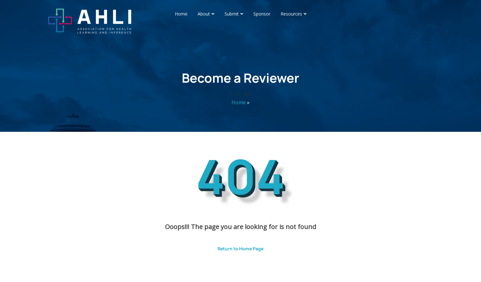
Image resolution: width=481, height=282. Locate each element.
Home (181, 14)
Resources (291, 14)
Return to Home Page (235, 246)
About (204, 14)
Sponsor (261, 14)
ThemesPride (306, 268)
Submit (232, 14)
